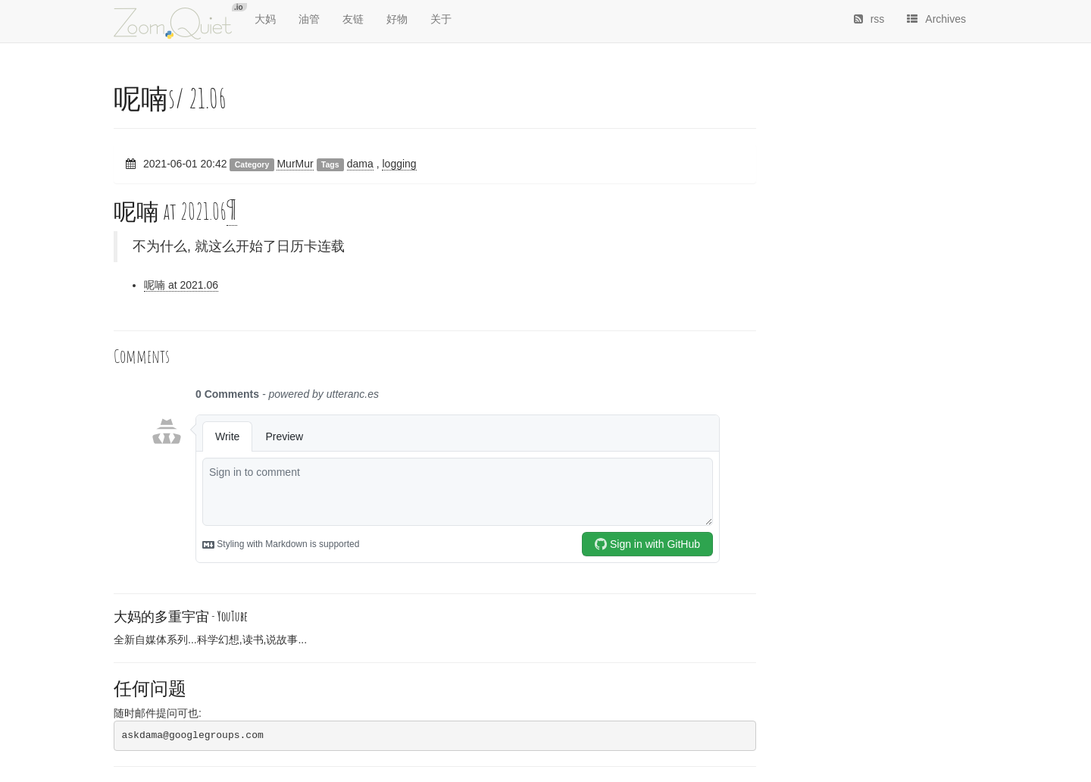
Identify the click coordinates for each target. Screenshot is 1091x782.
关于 (441, 19)
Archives (936, 19)
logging (399, 164)
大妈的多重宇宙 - (181, 616)
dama (360, 164)
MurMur (295, 164)
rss (869, 19)
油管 (309, 19)
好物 (397, 19)
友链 (353, 19)
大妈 (265, 19)
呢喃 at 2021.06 (181, 285)
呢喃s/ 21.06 (170, 97)
